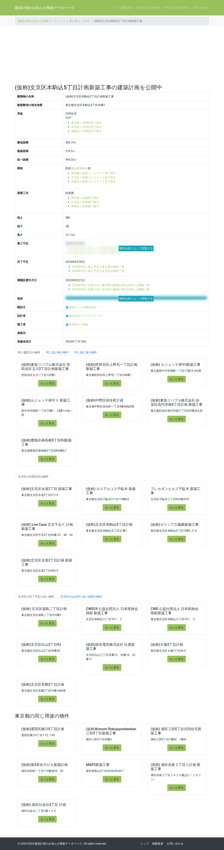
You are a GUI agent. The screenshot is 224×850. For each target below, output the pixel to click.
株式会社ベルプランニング (85, 315)
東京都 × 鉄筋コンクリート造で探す (93, 173)
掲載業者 (126, 7)
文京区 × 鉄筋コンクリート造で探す (93, 177)
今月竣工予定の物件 (147, 7)
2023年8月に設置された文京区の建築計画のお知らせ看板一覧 (111, 289)
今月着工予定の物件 (175, 7)
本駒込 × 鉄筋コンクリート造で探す (93, 181)
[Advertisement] (112, 55)
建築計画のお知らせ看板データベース (44, 8)
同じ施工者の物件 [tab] (86, 352)
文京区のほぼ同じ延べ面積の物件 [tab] (81, 596)
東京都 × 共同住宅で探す (86, 122)
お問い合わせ (199, 7)
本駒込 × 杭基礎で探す (85, 206)
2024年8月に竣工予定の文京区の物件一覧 (98, 271)
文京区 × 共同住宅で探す (86, 127)
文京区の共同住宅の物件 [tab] (33, 476)
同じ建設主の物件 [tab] (29, 352)
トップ (114, 7)
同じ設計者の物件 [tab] (57, 352)
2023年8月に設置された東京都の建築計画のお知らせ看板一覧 (111, 285)
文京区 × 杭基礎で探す (85, 202)
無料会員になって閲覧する (136, 248)
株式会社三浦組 (78, 324)
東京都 (73, 21)
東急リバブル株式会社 (83, 307)
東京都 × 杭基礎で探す (85, 198)
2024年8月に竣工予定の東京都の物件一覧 (98, 266)
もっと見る (47, 383)
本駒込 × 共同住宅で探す (86, 131)
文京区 (86, 21)
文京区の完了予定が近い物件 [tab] (36, 596)
